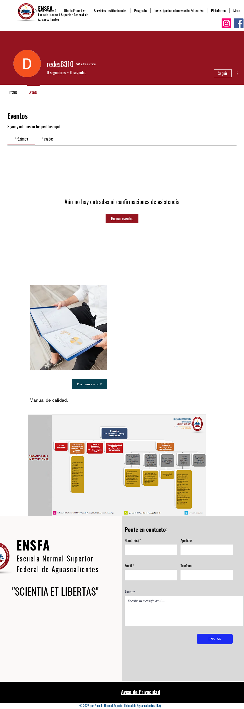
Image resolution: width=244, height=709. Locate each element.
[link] (21, 139)
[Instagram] (226, 23)
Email (128, 565)
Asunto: (130, 592)
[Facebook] (239, 23)
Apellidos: (187, 540)
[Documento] (89, 384)
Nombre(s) (132, 540)
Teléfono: (186, 565)
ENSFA (33, 545)
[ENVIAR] (215, 639)
